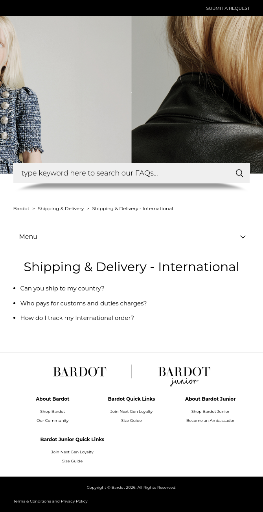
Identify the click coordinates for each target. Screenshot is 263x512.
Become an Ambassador (210, 420)
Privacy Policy (74, 501)
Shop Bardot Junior (210, 411)
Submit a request (228, 8)
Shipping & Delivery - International (132, 208)
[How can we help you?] (131, 173)
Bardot (21, 208)
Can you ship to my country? (62, 288)
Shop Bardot (52, 411)
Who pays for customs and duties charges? (83, 303)
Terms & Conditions (32, 501)
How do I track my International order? (77, 318)
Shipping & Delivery (61, 208)
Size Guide (131, 420)
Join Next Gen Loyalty (131, 411)
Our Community (52, 420)
